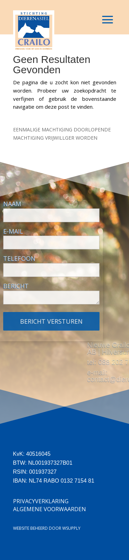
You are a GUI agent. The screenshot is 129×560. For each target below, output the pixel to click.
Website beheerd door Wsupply (46, 528)
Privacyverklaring (40, 501)
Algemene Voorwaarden (49, 509)
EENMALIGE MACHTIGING (42, 129)
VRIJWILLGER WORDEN (71, 137)
